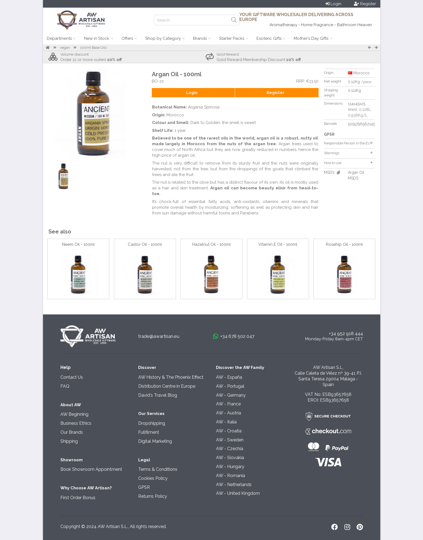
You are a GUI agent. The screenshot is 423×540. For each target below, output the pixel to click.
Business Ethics (75, 423)
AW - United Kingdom (238, 493)
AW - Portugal (230, 386)
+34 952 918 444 (346, 333)
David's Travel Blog (157, 395)
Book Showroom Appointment (91, 469)
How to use (348, 163)
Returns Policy (152, 496)
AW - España (229, 377)
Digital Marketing (155, 441)
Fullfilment (148, 432)
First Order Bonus (77, 497)
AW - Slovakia (230, 457)
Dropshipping (151, 423)
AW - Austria (228, 412)
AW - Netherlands (234, 484)
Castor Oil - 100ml (145, 244)
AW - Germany (231, 395)
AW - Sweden (229, 439)
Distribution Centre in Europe (166, 386)
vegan (65, 47)
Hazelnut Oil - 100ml (211, 244)
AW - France (228, 403)
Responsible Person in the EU (348, 143)
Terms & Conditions (157, 469)
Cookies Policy (153, 478)
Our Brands (71, 432)
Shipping (69, 441)
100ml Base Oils (93, 47)
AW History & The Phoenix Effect (170, 377)
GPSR (144, 487)
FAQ (64, 386)
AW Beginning (74, 414)
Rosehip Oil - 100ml (344, 244)
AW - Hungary (230, 466)
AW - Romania (230, 475)
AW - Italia (226, 421)
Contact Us (71, 377)
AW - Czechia (229, 448)
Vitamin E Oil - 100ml (277, 244)
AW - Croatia (229, 430)
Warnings (348, 153)
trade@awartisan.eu (158, 336)
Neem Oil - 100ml (78, 244)
